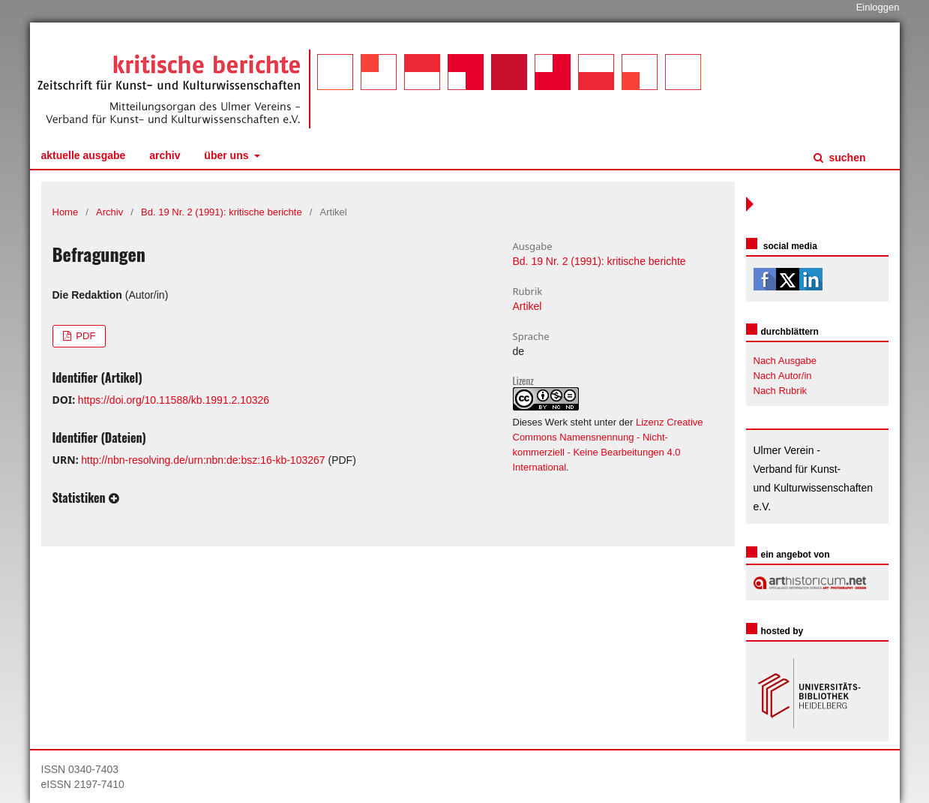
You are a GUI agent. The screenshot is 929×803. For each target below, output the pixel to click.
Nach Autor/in (783, 375)
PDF (84, 335)
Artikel (527, 306)
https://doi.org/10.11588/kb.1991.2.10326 (173, 400)
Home (65, 212)
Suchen (846, 158)
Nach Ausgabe (785, 360)
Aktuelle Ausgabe (83, 155)
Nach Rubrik (781, 390)
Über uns (227, 155)
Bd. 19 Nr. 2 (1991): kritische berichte (221, 212)
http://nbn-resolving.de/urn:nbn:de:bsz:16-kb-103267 (203, 460)
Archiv (164, 155)
